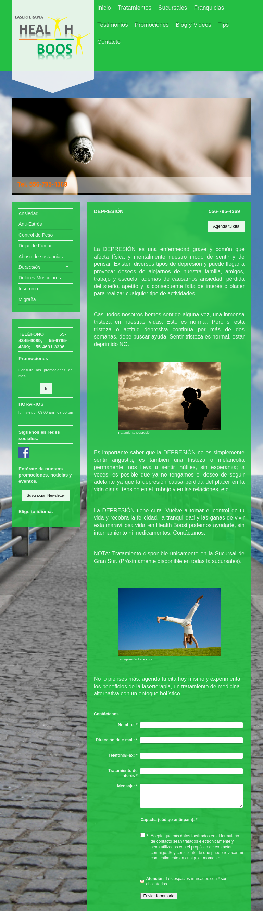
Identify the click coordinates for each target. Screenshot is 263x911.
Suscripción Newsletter (46, 495)
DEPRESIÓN (179, 452)
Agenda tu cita (226, 226)
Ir (46, 388)
